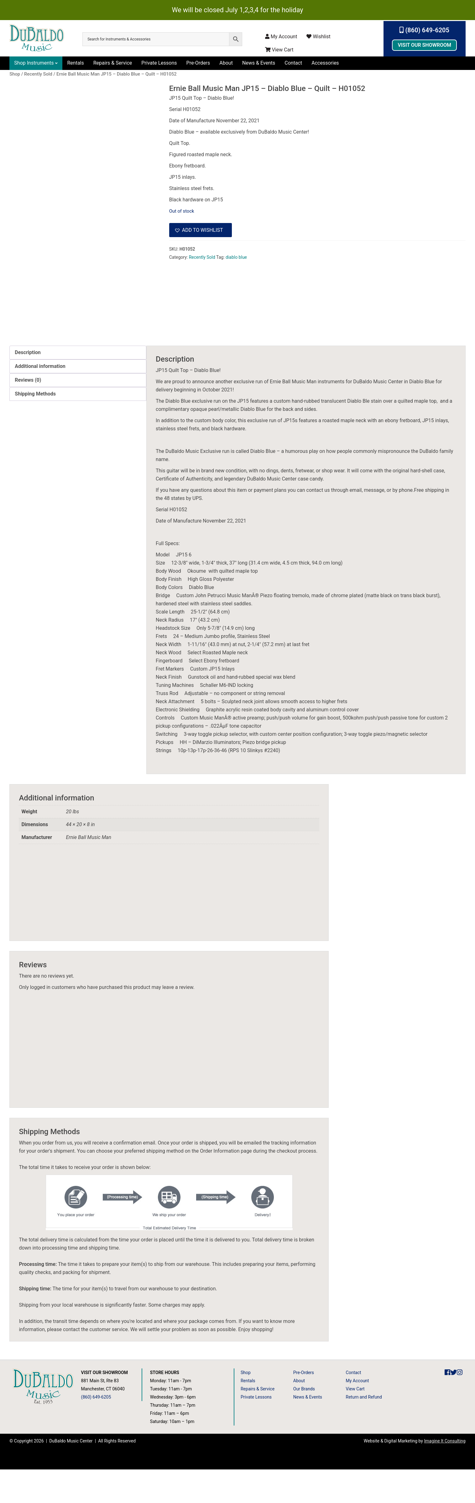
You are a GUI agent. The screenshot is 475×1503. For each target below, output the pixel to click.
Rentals (75, 63)
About (226, 63)
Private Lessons (159, 63)
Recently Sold (202, 257)
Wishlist (318, 37)
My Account (281, 37)
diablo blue (236, 257)
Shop (246, 1406)
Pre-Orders (198, 63)
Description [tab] (27, 386)
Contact (293, 63)
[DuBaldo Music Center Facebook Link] (447, 1406)
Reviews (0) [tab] (28, 413)
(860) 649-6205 (424, 30)
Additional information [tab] (40, 399)
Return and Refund (364, 1430)
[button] (200, 230)
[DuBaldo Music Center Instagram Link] (459, 1406)
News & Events (258, 63)
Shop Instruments (34, 63)
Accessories (325, 63)
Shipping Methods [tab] (35, 427)
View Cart (279, 50)
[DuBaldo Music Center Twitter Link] (453, 1406)
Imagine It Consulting (444, 1474)
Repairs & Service (112, 63)
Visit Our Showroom (424, 45)
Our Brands (304, 1422)
